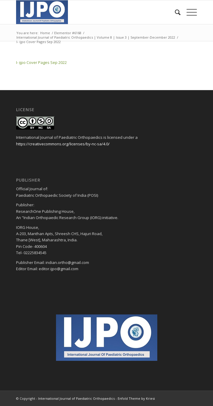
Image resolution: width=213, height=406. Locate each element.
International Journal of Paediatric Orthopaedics (76, 398)
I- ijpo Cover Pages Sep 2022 (41, 62)
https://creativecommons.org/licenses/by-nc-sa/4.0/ (63, 144)
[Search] (175, 12)
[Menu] (189, 12)
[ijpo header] (88, 12)
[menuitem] (175, 12)
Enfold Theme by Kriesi (136, 398)
